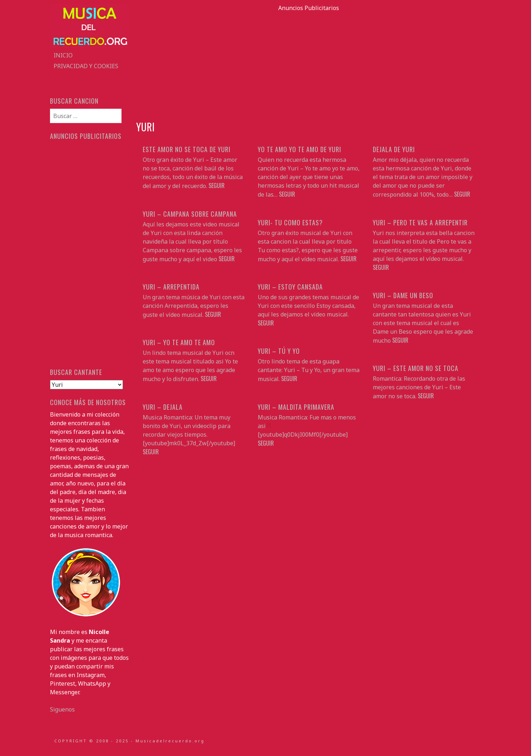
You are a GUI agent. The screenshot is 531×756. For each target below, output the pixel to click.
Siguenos (62, 709)
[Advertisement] (308, 62)
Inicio (63, 55)
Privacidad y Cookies (86, 66)
